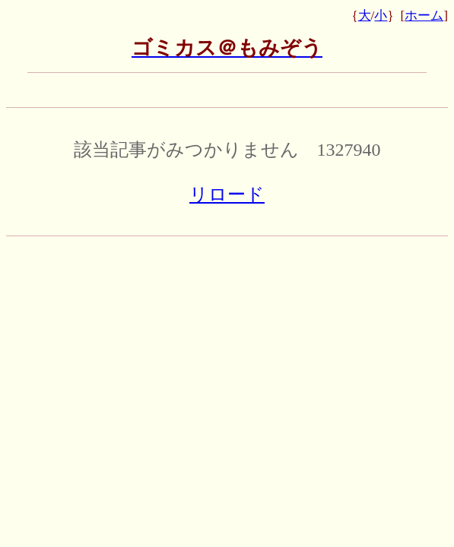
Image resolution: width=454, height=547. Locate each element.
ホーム (424, 15)
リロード (227, 194)
